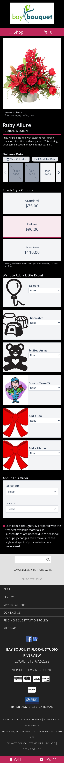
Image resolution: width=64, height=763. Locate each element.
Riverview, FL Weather (16, 731)
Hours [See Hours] (48, 759)
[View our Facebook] (29, 640)
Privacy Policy (16, 743)
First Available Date (45, 159)
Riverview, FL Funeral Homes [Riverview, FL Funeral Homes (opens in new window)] (22, 719)
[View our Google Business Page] (35, 640)
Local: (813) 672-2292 (32, 661)
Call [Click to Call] (16, 759)
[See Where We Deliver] (32, 579)
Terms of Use (32, 749)
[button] (32, 700)
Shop (16, 32)
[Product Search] (32, 559)
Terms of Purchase (42, 743)
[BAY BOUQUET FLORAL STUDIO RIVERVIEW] (32, 23)
